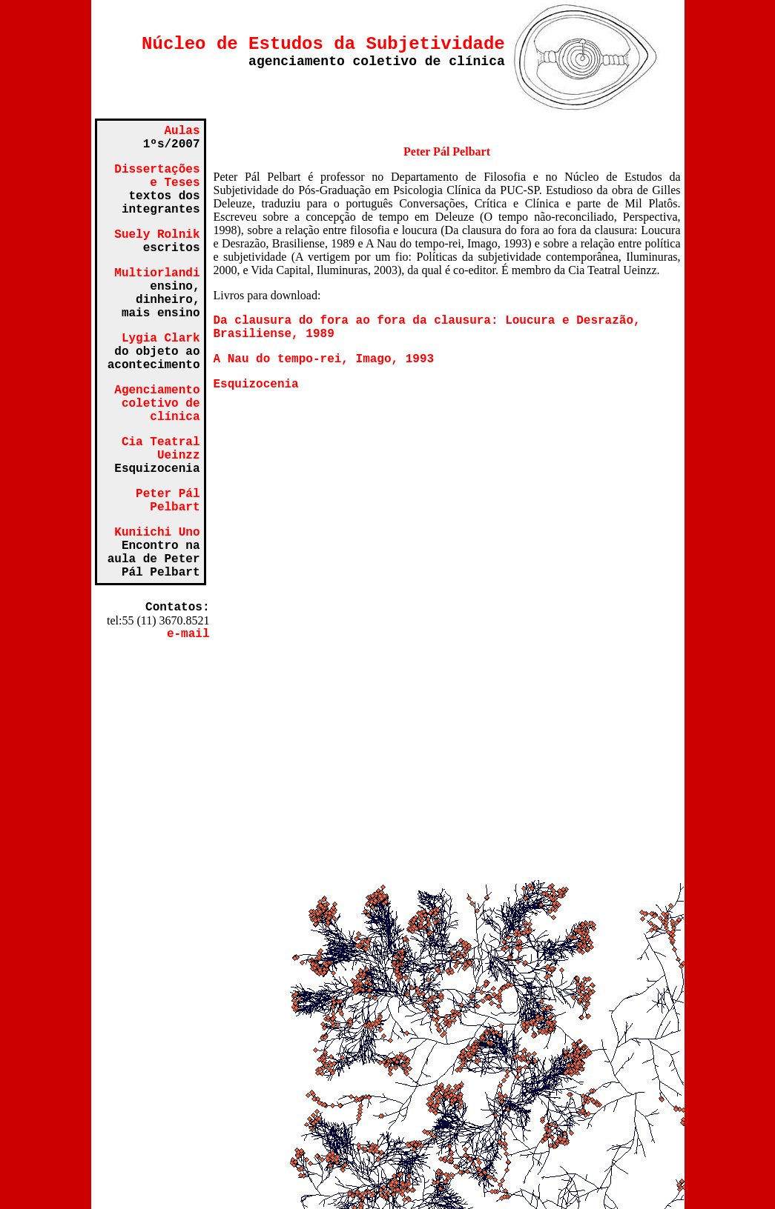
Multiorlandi (156, 273)
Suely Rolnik (156, 235)
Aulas (181, 131)
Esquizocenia (256, 384)
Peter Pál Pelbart (167, 500)
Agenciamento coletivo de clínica (156, 404)
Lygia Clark (161, 338)
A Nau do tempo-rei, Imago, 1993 (324, 359)
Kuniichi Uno (156, 532)
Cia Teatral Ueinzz (161, 449)
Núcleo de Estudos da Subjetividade (323, 44)
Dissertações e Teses (156, 176)
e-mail (188, 634)
